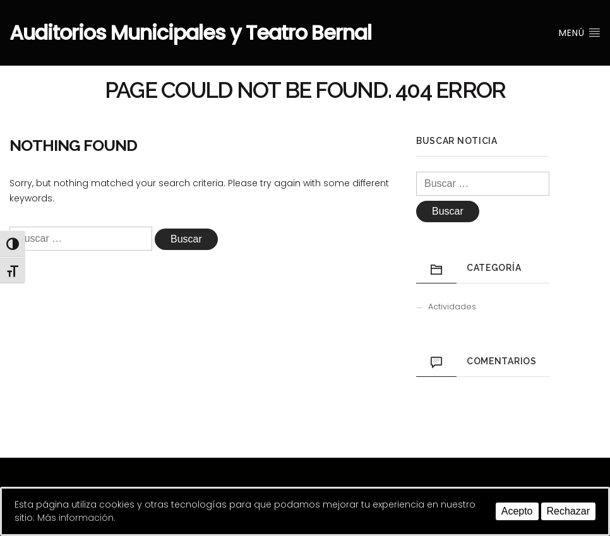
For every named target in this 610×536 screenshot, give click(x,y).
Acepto (517, 511)
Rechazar (568, 511)
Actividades (452, 306)
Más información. (76, 517)
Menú (580, 33)
